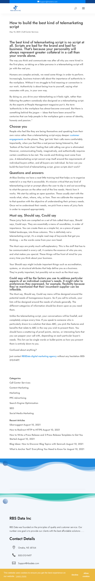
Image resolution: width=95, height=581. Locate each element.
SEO (12, 408)
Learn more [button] (21, 576)
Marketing (15, 393)
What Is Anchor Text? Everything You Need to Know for (38, 449)
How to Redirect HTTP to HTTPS (26, 429)
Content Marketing (19, 387)
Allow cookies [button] (86, 574)
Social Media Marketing (22, 413)
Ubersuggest (16, 424)
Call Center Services (30, 32)
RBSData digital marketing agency (39, 356)
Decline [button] (75, 575)
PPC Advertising (18, 398)
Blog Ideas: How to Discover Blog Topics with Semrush (38, 444)
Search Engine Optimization (24, 403)
